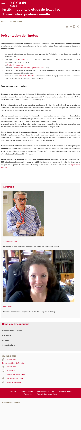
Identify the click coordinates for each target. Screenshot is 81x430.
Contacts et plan (9, 345)
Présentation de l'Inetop (12, 331)
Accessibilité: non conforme (47, 394)
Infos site (13, 391)
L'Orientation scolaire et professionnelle (28, 68)
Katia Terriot (7, 307)
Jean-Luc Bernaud (10, 241)
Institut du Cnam (16, 21)
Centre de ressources (15, 65)
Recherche (22, 59)
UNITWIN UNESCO (26, 76)
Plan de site (28, 394)
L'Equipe (5, 340)
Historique (6, 335)
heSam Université (65, 391)
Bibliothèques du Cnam (45, 391)
